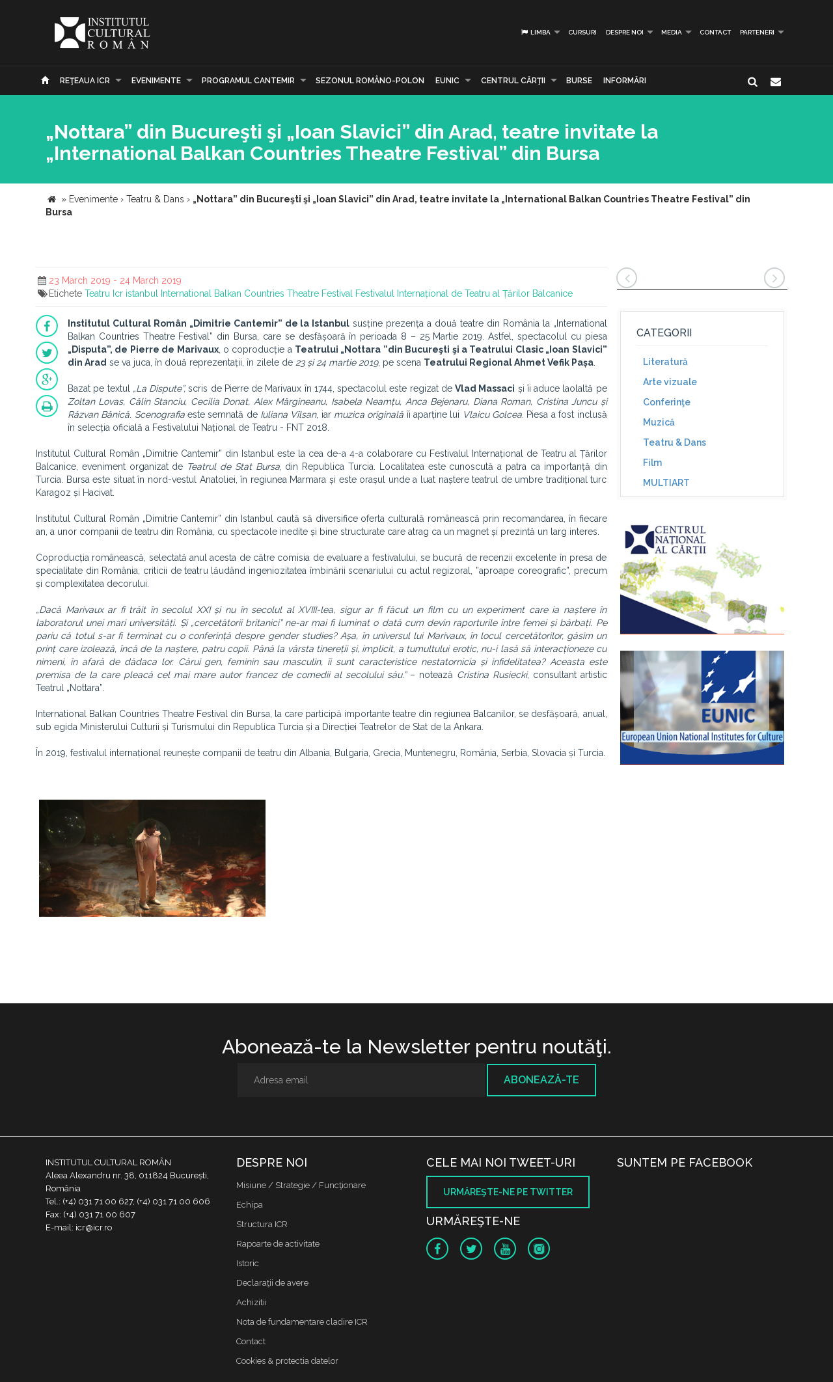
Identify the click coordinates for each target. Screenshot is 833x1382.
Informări (624, 80)
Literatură (665, 362)
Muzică (659, 422)
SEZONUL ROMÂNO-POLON (370, 80)
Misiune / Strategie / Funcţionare (301, 1185)
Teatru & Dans (674, 442)
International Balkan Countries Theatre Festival (257, 293)
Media (671, 32)
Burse (579, 80)
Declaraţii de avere (272, 1283)
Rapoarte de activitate (278, 1244)
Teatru (97, 293)
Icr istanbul (135, 293)
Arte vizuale (670, 382)
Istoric (247, 1263)
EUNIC (447, 80)
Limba (535, 32)
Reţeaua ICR (85, 80)
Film (652, 462)
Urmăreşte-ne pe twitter (508, 1192)
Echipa (249, 1205)
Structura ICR (262, 1224)
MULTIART (666, 483)
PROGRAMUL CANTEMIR (248, 80)
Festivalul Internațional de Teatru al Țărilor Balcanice (464, 293)
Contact (715, 32)
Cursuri (582, 32)
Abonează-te (541, 1080)
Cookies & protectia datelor (287, 1361)
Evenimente (156, 80)
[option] (152, 860)
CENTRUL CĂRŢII (513, 80)
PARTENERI (757, 32)
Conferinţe (666, 402)
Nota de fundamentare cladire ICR (302, 1322)
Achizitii (251, 1302)
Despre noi (625, 32)
